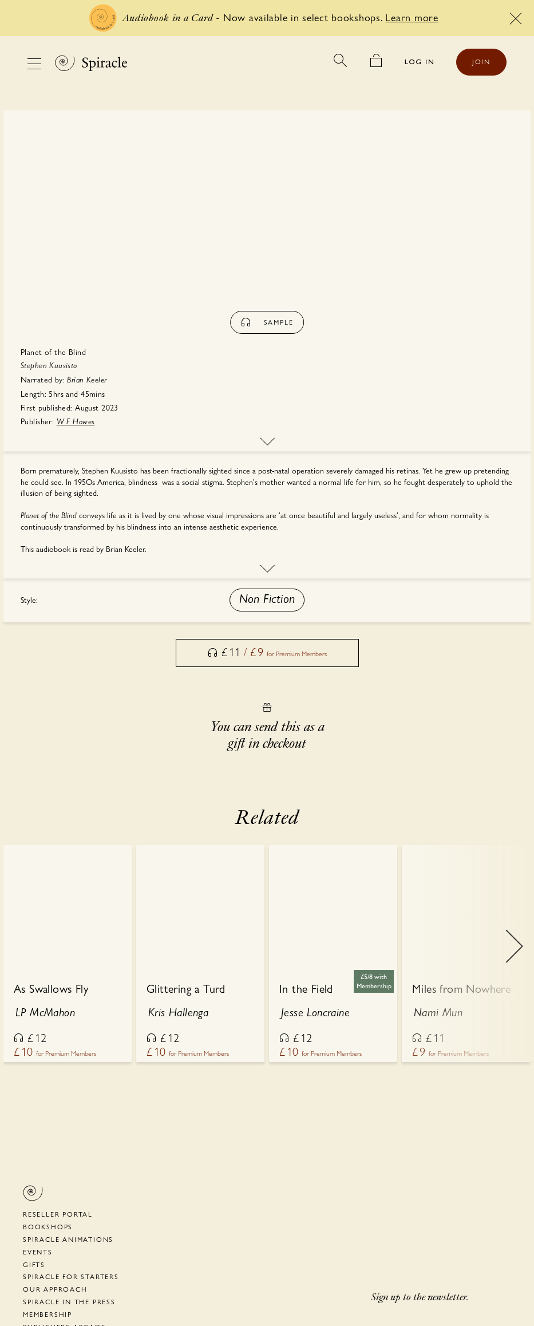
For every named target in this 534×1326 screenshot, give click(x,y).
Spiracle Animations (68, 1240)
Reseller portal (58, 1214)
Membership (47, 1315)
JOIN (481, 62)
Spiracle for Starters (71, 1277)
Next (514, 954)
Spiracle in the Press (69, 1302)
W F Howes (76, 422)
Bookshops (48, 1227)
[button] (267, 600)
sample (267, 322)
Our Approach (55, 1289)
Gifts (34, 1265)
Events (38, 1252)
